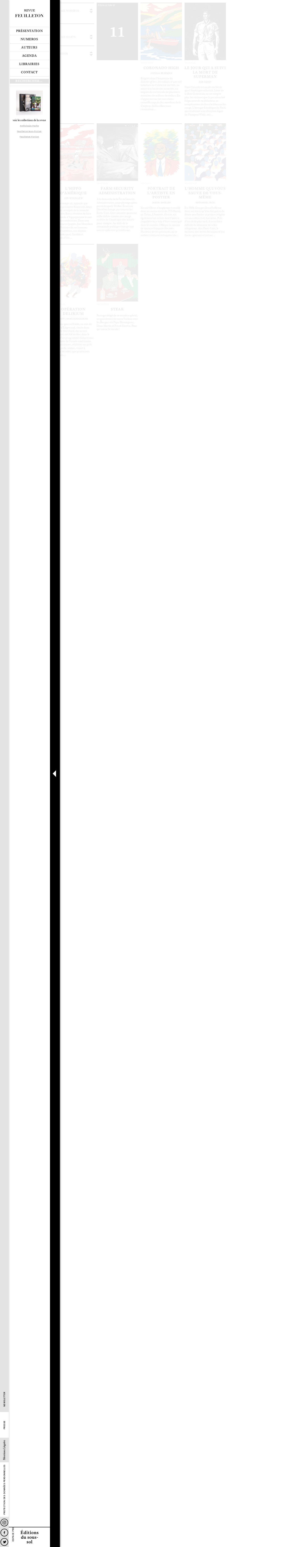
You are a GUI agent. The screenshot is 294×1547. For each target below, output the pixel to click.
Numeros (29, 39)
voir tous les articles (112, 13)
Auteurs (29, 48)
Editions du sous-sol (29, 1537)
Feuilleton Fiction (29, 136)
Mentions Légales (4, 1450)
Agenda (29, 56)
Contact (29, 72)
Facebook (4, 1532)
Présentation (29, 31)
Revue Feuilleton (29, 13)
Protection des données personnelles (4, 1490)
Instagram (4, 1522)
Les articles (75, 91)
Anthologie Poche (29, 125)
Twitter (4, 1542)
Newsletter (4, 1399)
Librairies (29, 64)
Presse (4, 1425)
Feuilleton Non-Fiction (29, 131)
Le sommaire (60, 91)
